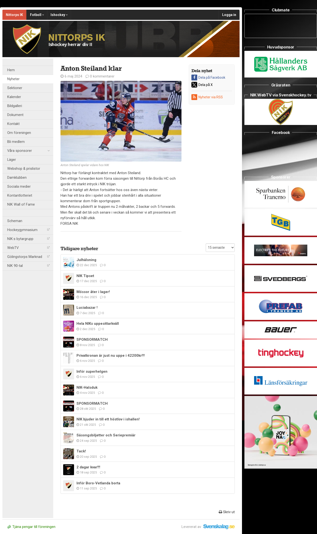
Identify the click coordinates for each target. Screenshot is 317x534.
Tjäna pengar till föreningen (31, 527)
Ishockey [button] (59, 15)
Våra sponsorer (28, 151)
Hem (11, 70)
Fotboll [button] (37, 15)
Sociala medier (19, 187)
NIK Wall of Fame (21, 204)
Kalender (14, 97)
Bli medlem (16, 142)
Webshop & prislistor (23, 169)
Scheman (14, 221)
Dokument (15, 115)
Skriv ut (227, 512)
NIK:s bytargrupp (28, 239)
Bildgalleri (14, 106)
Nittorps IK (14, 15)
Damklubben (17, 178)
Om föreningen (19, 133)
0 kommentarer (99, 76)
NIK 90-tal (28, 266)
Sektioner (14, 88)
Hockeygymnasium (28, 230)
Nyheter (13, 79)
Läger (11, 160)
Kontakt (13, 124)
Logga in (229, 15)
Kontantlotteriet (19, 195)
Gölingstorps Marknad (28, 257)
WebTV (28, 248)
